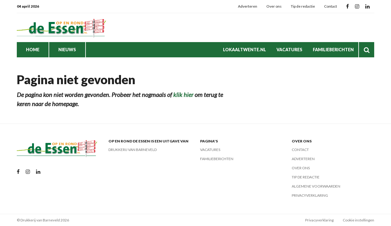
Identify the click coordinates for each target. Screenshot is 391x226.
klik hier (183, 94)
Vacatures (289, 49)
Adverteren (247, 6)
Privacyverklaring (310, 195)
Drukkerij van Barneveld (132, 149)
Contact (330, 6)
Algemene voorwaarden (316, 186)
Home (32, 49)
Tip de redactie (303, 6)
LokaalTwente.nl (244, 49)
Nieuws (67, 49)
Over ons (274, 6)
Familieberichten (333, 49)
